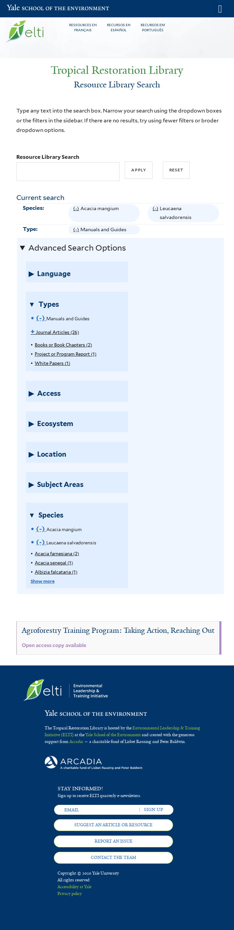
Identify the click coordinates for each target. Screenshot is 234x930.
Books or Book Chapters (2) (63, 345)
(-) (76, 213)
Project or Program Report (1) (65, 354)
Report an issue (113, 841)
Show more (42, 581)
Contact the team (113, 857)
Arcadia (76, 741)
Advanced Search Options (77, 248)
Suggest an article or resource (113, 825)
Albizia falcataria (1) (56, 572)
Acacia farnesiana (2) (57, 553)
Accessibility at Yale (74, 887)
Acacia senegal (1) (54, 562)
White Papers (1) (52, 363)
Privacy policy (70, 893)
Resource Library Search (47, 157)
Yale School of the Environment (24, 8)
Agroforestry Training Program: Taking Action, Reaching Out (118, 630)
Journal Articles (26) (55, 332)
